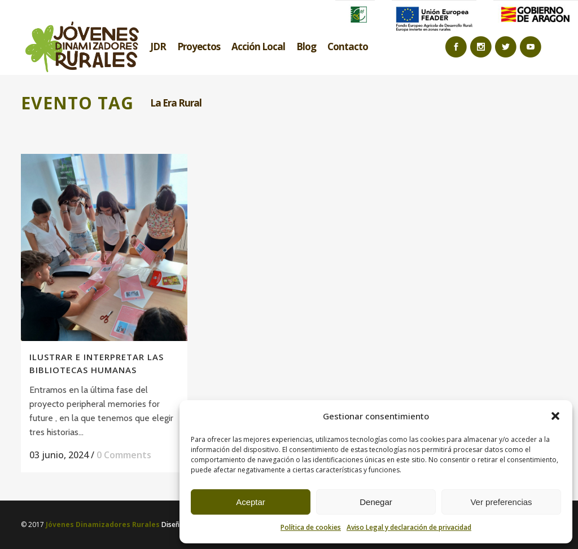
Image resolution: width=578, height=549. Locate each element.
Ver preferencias (501, 502)
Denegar (376, 502)
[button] (555, 416)
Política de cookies (311, 527)
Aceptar (250, 502)
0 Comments (124, 455)
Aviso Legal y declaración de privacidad (409, 527)
